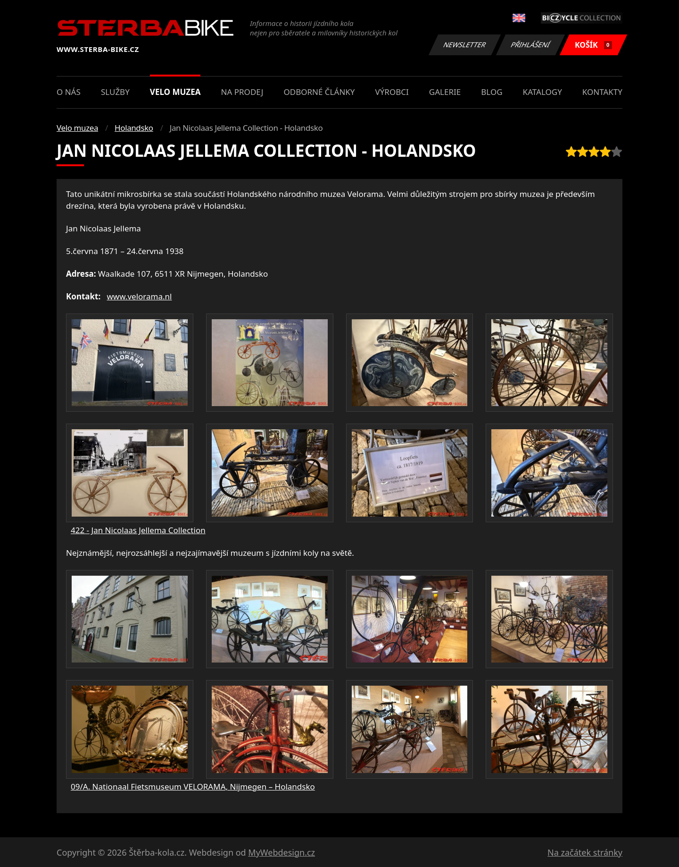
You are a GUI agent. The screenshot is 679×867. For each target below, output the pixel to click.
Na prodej (242, 91)
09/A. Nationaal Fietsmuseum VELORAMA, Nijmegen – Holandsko (193, 786)
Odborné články (319, 91)
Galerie (445, 91)
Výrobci (392, 91)
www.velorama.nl (139, 296)
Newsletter (464, 44)
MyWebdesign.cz (281, 852)
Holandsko (134, 127)
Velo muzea (175, 91)
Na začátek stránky (584, 852)
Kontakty (602, 91)
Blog (491, 91)
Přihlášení (530, 44)
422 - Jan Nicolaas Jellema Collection (138, 530)
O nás (69, 91)
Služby (115, 91)
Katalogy (542, 91)
